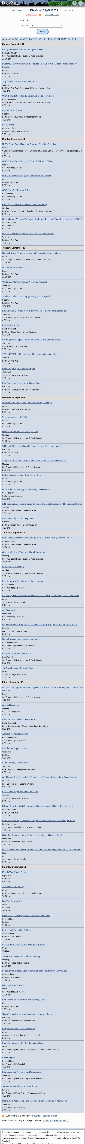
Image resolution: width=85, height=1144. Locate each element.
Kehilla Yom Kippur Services (15, 748)
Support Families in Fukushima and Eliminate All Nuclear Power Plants (34, 460)
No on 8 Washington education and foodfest (21, 639)
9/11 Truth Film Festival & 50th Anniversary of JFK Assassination (31, 446)
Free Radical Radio (10, 325)
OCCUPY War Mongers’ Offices (16, 190)
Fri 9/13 (62, 39)
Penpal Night (8, 125)
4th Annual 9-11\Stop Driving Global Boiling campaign (27, 402)
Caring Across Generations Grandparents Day (22, 49)
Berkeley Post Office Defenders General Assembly (24, 204)
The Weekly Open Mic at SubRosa (17, 668)
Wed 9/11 (43, 39)
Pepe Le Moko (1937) (12, 110)
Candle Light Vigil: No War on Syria (18, 368)
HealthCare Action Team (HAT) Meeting (20, 431)
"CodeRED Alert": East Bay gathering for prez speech (26, 296)
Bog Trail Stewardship (12, 901)
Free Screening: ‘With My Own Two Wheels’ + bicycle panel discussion (34, 311)
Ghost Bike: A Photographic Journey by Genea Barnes (26, 489)
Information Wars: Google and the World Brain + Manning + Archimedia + (35, 1101)
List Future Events (52, 15)
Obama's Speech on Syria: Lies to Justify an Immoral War (28, 233)
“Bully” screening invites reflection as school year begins (27, 1014)
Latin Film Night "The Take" (15, 762)
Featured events (49, 1116)
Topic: (22, 20)
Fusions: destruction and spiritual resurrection (22, 581)
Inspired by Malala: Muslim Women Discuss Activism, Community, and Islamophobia (40, 595)
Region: (25, 25)
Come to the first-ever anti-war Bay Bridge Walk (23, 999)
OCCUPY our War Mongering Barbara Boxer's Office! (26, 175)
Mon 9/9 (23, 39)
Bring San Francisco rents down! (16, 653)
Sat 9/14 (72, 39)
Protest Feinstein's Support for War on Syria (21, 475)
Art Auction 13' (9, 610)
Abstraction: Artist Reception (15, 734)
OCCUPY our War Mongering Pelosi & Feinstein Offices (27, 161)
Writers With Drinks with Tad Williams (19, 1086)
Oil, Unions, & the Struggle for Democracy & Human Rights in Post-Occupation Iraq (40, 777)
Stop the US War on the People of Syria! (20, 81)
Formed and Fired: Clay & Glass (16, 930)
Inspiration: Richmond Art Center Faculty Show (23, 944)
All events (35, 1116)
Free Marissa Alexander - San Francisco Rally (22, 1043)
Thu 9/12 (53, 39)
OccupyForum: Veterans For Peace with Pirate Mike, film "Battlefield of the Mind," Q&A (42, 219)
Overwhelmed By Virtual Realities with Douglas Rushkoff (28, 96)
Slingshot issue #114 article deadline (18, 1028)
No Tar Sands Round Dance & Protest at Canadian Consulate (29, 144)
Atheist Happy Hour (11, 705)
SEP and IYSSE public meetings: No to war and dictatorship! (29, 354)
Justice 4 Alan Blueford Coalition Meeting (21, 956)
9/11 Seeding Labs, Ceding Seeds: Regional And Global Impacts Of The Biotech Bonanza (42, 504)
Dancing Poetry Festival (13, 985)
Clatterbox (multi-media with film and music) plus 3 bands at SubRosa (33, 835)
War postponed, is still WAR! (15, 417)
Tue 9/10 (33, 39)
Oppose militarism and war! (14, 267)
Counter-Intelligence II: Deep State (17, 518)
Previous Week (17, 10)
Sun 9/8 (14, 39)
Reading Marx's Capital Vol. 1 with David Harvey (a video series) (31, 339)
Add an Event (31, 15)
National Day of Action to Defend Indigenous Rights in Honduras (31, 253)
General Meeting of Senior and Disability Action (23, 552)
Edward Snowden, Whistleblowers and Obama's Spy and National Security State (38, 806)
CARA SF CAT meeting (13, 566)
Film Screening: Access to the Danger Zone (21, 383)
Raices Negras (8, 1057)
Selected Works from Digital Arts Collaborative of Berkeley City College (34, 971)
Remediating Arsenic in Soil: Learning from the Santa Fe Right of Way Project (37, 537)
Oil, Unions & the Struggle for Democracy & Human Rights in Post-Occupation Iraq (39, 624)
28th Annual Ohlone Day (13, 886)
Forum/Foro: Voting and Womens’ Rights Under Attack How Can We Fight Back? (38, 820)
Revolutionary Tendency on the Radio (19, 719)
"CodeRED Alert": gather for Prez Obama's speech (24, 282)
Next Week (69, 10)
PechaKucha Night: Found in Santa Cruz (20, 791)
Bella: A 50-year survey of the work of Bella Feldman (26, 915)
